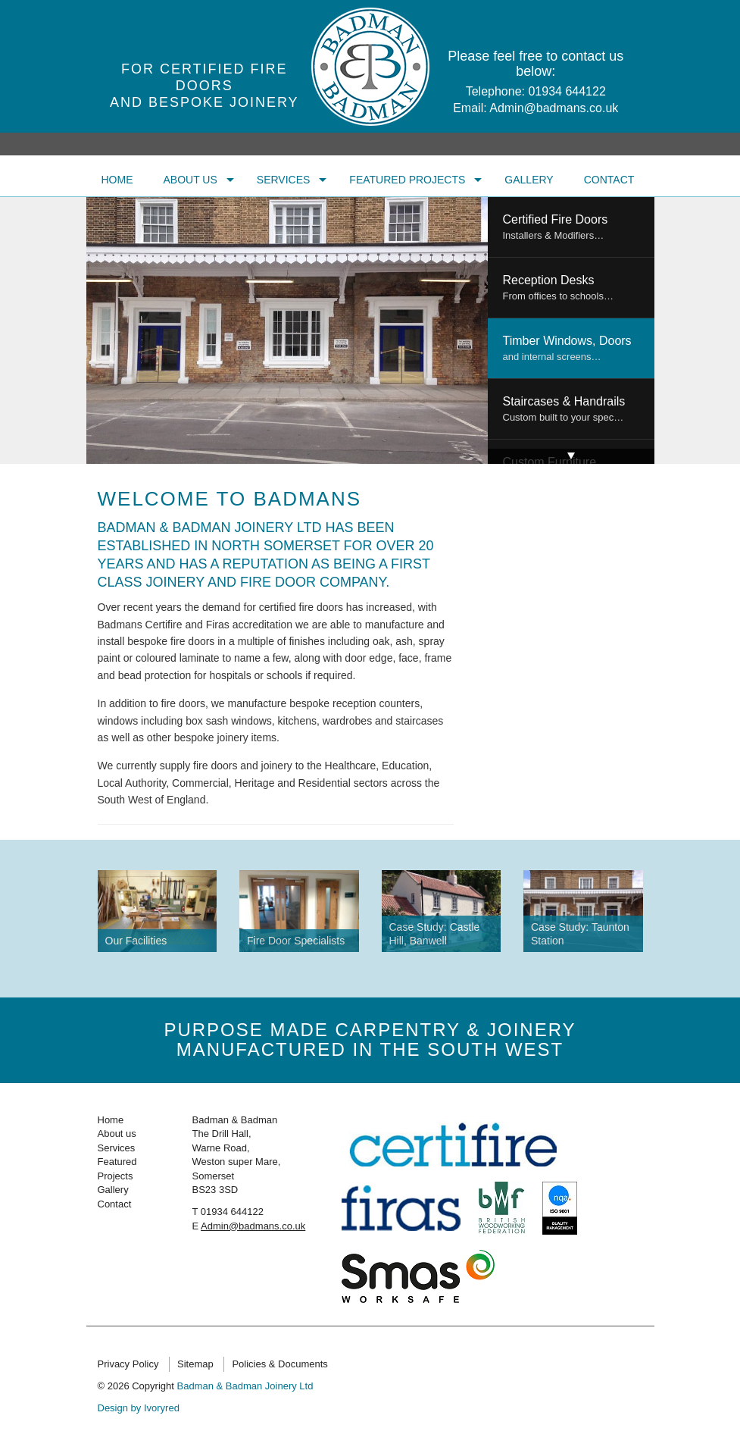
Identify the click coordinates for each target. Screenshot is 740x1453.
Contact (609, 180)
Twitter (571, 1361)
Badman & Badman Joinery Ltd (244, 1386)
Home (117, 180)
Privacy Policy (128, 1364)
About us (190, 180)
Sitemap (195, 1364)
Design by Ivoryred (139, 1408)
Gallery (528, 180)
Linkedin (627, 1361)
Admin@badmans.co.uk (553, 108)
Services (284, 180)
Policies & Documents (279, 1364)
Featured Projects (407, 180)
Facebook (599, 1361)
